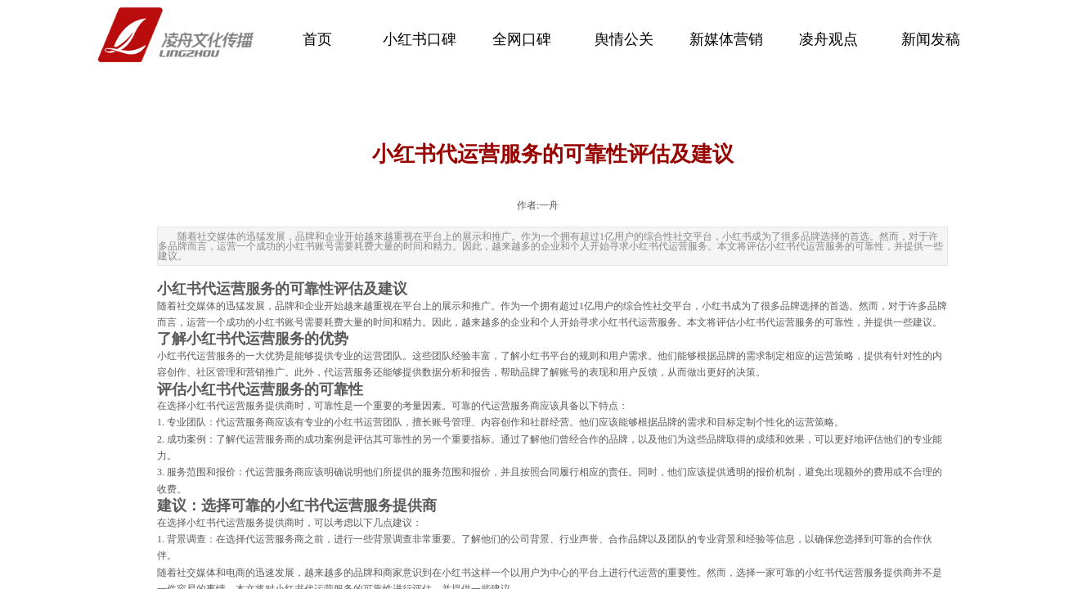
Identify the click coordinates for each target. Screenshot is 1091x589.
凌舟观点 (828, 39)
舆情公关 (624, 39)
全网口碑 (521, 39)
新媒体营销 (726, 39)
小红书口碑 (419, 39)
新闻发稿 (930, 39)
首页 (317, 39)
